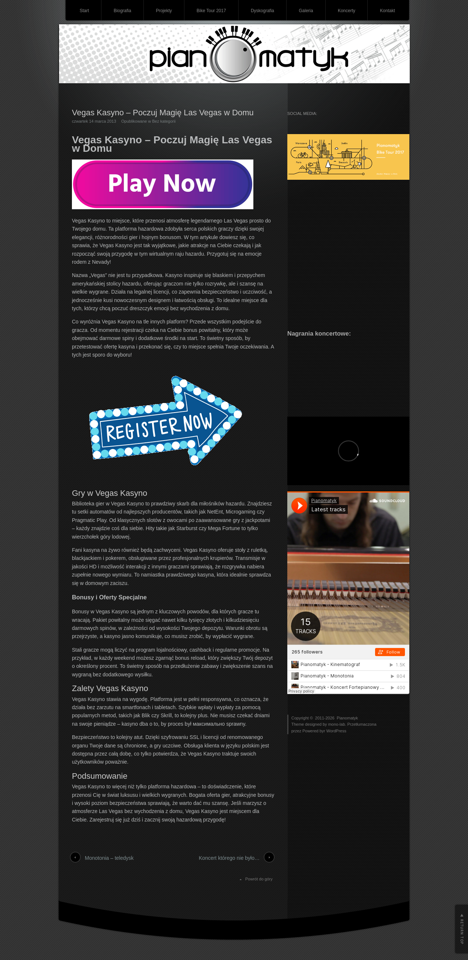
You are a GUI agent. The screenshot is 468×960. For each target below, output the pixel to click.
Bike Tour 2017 (211, 10)
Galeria (306, 10)
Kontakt (387, 10)
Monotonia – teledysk (109, 858)
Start (84, 10)
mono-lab (336, 724)
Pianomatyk (347, 718)
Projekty (164, 10)
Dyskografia (262, 10)
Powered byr (314, 731)
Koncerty (346, 10)
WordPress (336, 731)
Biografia (122, 10)
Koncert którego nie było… (229, 858)
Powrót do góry (259, 879)
